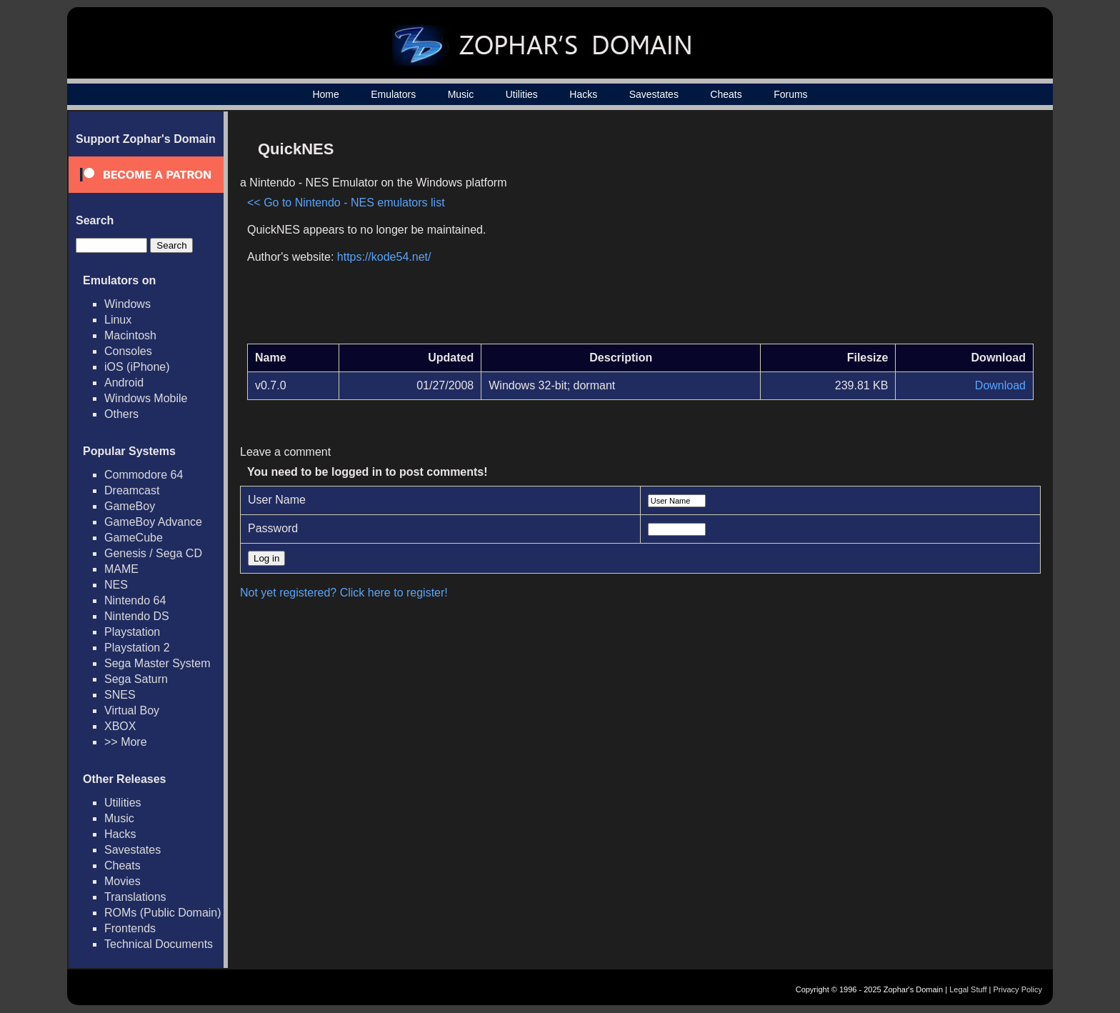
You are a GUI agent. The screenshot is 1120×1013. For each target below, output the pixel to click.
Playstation (132, 632)
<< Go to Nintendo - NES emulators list (346, 202)
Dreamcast (131, 490)
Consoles (128, 351)
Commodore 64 (143, 475)
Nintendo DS (136, 616)
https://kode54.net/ (384, 257)
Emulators (393, 94)
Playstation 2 (137, 648)
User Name (277, 500)
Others (121, 414)
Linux (117, 320)
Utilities (522, 94)
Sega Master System (157, 663)
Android (124, 382)
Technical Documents (158, 944)
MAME (121, 569)
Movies (122, 881)
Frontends (130, 928)
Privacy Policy (1018, 989)
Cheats (725, 94)
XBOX (120, 726)
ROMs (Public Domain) (162, 913)
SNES (120, 695)
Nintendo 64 (135, 600)
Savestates (654, 94)
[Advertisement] (912, 233)
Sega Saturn (136, 679)
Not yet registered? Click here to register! (344, 593)
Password (273, 528)
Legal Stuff (967, 989)
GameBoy (129, 506)
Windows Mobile (145, 398)
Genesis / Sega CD (153, 553)
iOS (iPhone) (137, 367)
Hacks (583, 94)
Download (1000, 385)
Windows (127, 304)
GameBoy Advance (153, 522)
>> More (125, 742)
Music (461, 94)
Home (325, 94)
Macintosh (130, 335)
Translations (135, 897)
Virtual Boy (131, 710)
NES (116, 585)
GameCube (133, 538)
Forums (790, 94)
